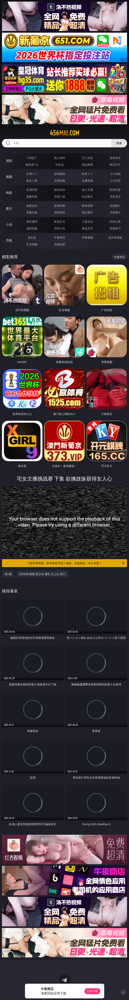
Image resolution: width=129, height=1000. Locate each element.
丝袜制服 (59, 180)
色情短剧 (59, 244)
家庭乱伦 (59, 221)
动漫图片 (115, 205)
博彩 (9, 161)
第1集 (8, 574)
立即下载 (92, 991)
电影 (9, 192)
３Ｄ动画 (115, 174)
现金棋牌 (87, 164)
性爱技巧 (115, 228)
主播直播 (87, 180)
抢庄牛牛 (115, 164)
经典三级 (59, 196)
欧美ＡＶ (87, 174)
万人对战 (87, 158)
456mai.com (64, 133)
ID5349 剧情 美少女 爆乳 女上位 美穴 (42, 574)
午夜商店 (59, 237)
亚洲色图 (59, 205)
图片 (9, 208)
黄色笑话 (87, 228)
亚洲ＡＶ (31, 174)
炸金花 (59, 164)
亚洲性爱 (31, 190)
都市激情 (31, 221)
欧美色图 (87, 205)
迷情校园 (31, 228)
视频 (9, 176)
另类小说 (59, 228)
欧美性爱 (115, 190)
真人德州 (59, 158)
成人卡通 (87, 190)
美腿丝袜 (31, 212)
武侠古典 (115, 221)
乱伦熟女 (87, 196)
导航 (9, 240)
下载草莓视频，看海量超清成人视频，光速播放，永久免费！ (76, 563)
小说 (9, 224)
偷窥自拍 (31, 205)
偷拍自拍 (59, 190)
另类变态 (115, 196)
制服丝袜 (31, 196)
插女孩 (32, 237)
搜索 (119, 143)
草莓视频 (87, 237)
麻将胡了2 (32, 164)
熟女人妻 (31, 180)
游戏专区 (115, 158)
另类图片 (115, 212)
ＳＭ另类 (115, 180)
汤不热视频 (115, 237)
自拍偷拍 (59, 174)
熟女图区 (87, 212)
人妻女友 (87, 221)
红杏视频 (31, 244)
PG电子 (32, 158)
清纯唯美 (59, 212)
